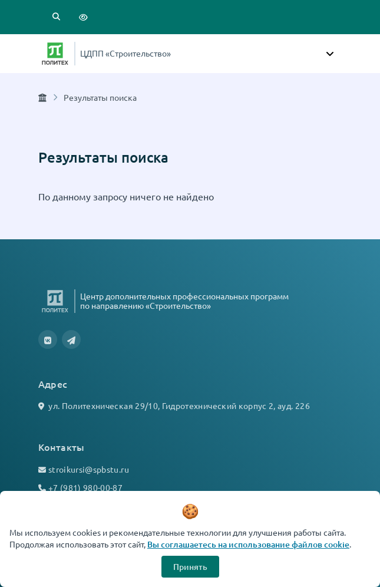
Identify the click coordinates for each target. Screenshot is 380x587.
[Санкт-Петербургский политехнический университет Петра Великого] (55, 53)
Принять (190, 566)
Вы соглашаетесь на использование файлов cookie (248, 544)
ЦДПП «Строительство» (125, 53)
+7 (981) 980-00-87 (85, 487)
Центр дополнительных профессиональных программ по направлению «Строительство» (184, 301)
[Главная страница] (42, 97)
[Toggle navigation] (330, 53)
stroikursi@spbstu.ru (88, 469)
